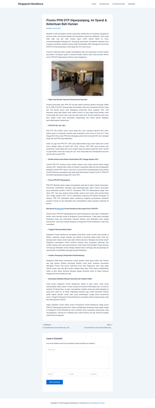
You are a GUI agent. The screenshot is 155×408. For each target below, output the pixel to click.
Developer (131, 4)
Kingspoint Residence (30, 3)
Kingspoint (60, 209)
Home (95, 4)
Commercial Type (119, 4)
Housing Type (105, 4)
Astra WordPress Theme (96, 403)
